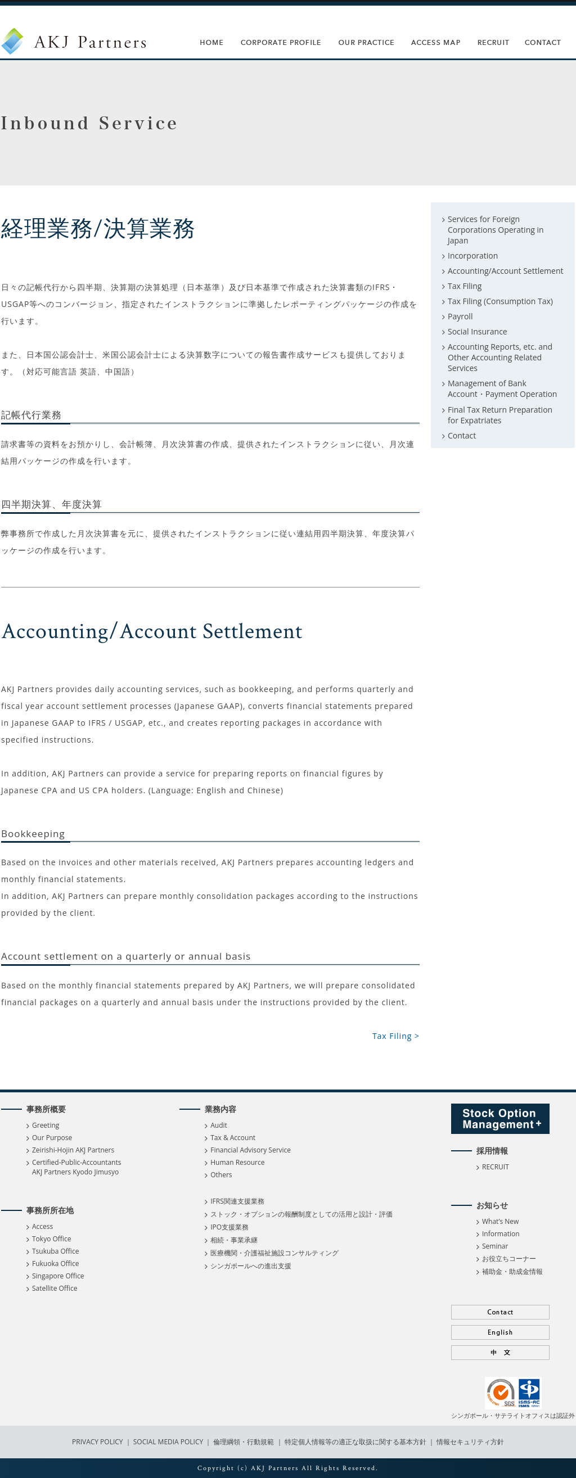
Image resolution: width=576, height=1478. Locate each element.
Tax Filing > (396, 1035)
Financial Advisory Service (250, 1150)
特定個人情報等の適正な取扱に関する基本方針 (355, 1442)
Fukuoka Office (55, 1263)
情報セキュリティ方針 (470, 1442)
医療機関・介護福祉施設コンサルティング (274, 1253)
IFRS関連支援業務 (237, 1201)
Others (221, 1174)
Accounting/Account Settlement (506, 270)
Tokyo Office (51, 1239)
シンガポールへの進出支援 (250, 1266)
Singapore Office (58, 1276)
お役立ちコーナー (509, 1258)
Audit (218, 1125)
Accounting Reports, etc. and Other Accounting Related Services (500, 357)
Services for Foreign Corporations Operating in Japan (496, 230)
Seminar (495, 1246)
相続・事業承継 (234, 1240)
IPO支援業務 (229, 1227)
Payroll (460, 316)
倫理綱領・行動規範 (243, 1442)
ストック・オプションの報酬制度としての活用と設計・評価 (301, 1214)
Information (501, 1234)
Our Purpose (52, 1137)
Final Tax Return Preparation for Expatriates (500, 415)
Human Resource (237, 1162)
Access (42, 1226)
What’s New (500, 1221)
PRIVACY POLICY (98, 1442)
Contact (462, 435)
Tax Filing (465, 286)
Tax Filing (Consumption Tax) (500, 301)
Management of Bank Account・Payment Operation (502, 388)
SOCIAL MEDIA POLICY (168, 1442)
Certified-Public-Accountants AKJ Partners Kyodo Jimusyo (76, 1167)
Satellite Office (54, 1288)
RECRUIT (495, 1167)
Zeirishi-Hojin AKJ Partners (73, 1150)
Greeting (45, 1125)
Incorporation (473, 255)
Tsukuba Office (55, 1251)
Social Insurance (477, 331)
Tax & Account (232, 1137)
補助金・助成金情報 (512, 1271)
